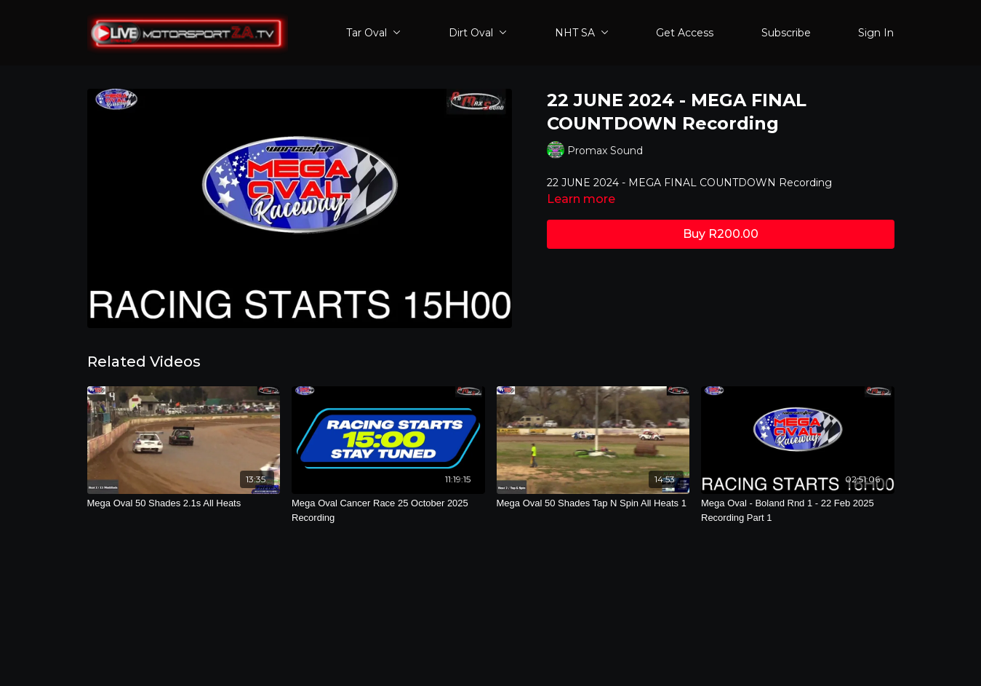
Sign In (876, 32)
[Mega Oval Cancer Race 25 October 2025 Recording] (388, 510)
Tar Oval (373, 32)
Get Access (684, 32)
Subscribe (786, 32)
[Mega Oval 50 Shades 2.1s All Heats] (184, 503)
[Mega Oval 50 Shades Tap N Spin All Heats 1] (593, 503)
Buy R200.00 (720, 234)
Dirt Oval (478, 32)
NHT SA (582, 32)
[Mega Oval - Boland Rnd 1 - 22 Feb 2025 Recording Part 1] (797, 510)
